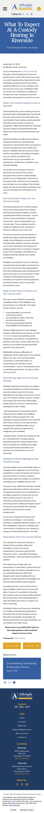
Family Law (22, 726)
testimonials (8, 336)
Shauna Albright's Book (22, 730)
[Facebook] (27, 14)
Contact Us (22, 737)
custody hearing (28, 71)
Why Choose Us (22, 733)
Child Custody (19, 638)
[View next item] (14, 682)
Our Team (22, 722)
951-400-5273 (22, 707)
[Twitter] (23, 14)
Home (22, 718)
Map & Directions (22, 758)
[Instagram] (31, 14)
